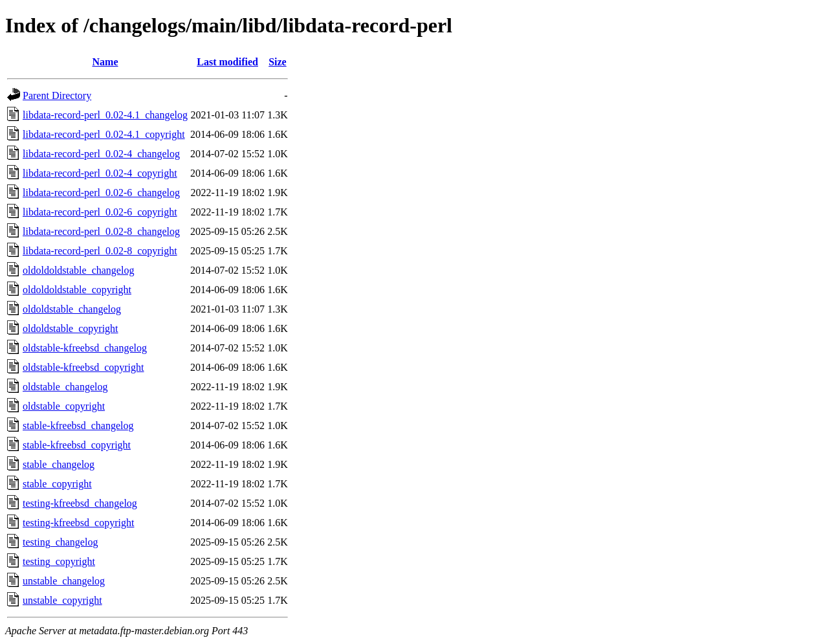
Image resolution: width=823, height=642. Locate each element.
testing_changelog (60, 542)
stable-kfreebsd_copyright (77, 444)
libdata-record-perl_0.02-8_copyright (100, 250)
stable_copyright (57, 483)
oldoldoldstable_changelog (78, 270)
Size (278, 61)
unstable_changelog (64, 580)
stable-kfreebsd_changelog (78, 425)
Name (105, 61)
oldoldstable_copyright (70, 328)
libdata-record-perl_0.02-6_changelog (101, 192)
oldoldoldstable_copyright (77, 289)
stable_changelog (58, 464)
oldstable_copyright (64, 406)
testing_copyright (59, 561)
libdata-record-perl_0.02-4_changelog (101, 153)
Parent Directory (57, 95)
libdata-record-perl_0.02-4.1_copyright (104, 134)
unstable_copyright (62, 600)
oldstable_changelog (65, 386)
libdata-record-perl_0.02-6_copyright (100, 211)
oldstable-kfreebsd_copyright (83, 367)
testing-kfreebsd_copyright (78, 522)
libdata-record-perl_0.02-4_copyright (100, 173)
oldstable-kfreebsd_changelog (85, 347)
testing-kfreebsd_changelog (80, 503)
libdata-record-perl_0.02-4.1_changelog (105, 114)
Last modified (227, 61)
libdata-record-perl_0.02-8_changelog (101, 231)
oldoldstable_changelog (72, 309)
